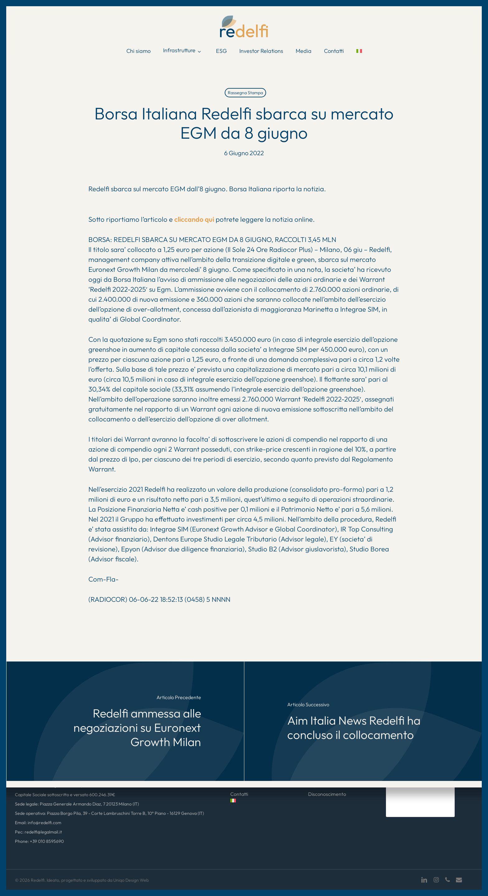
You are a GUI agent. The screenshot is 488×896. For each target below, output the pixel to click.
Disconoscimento (327, 794)
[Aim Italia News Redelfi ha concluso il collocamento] (363, 721)
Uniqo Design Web (131, 880)
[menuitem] (359, 51)
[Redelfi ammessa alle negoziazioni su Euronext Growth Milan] (125, 721)
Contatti (239, 794)
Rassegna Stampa (245, 92)
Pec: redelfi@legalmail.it (38, 832)
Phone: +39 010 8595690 (39, 841)
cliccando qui (194, 219)
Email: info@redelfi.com (38, 822)
